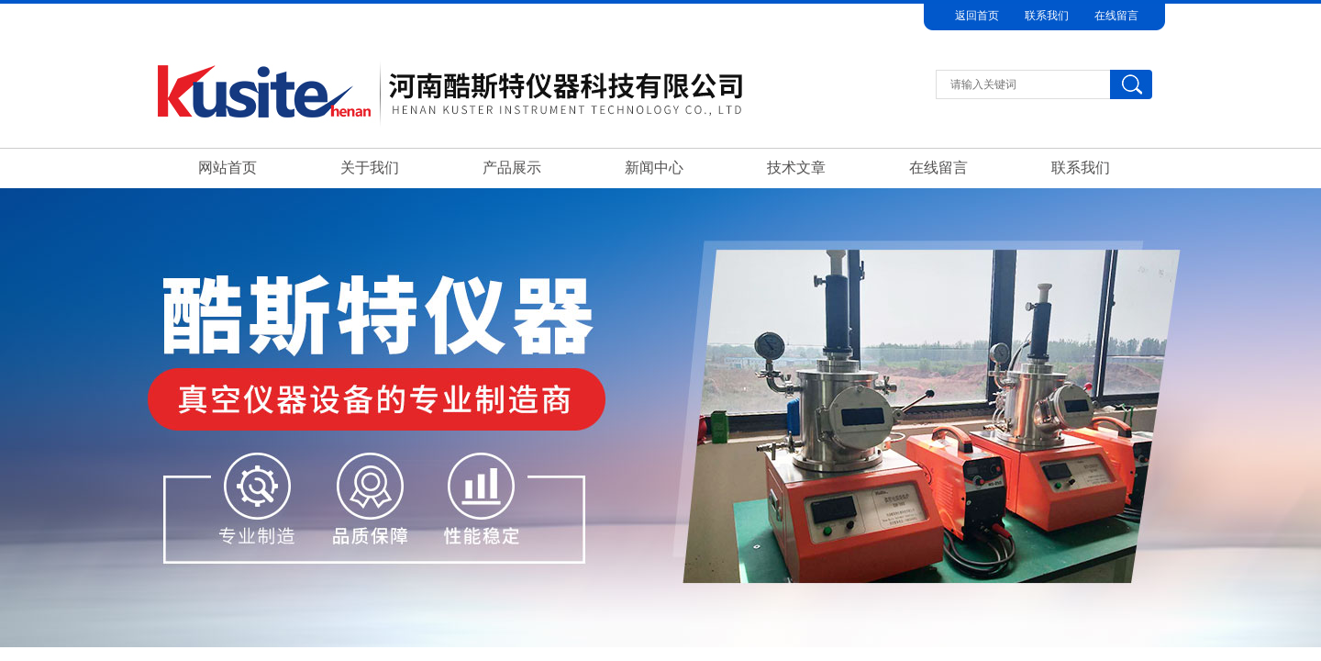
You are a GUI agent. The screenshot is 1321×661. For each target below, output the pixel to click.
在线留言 (1116, 15)
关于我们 (369, 167)
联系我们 (1047, 15)
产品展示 (512, 167)
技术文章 (796, 167)
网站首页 (227, 167)
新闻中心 (654, 167)
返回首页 (977, 15)
